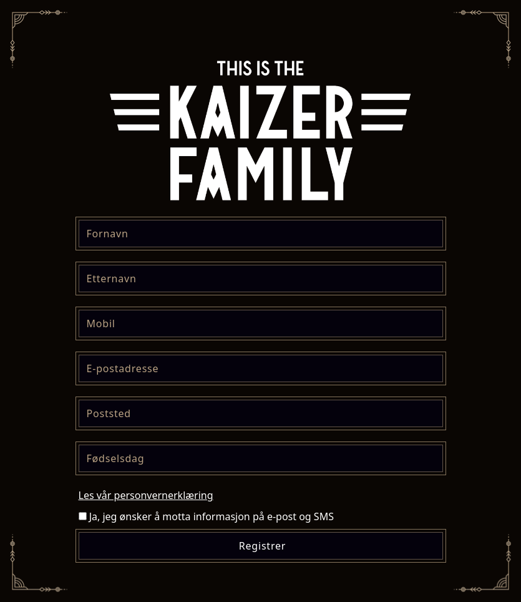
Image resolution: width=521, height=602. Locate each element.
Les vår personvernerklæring (146, 495)
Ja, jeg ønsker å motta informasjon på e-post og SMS (206, 516)
